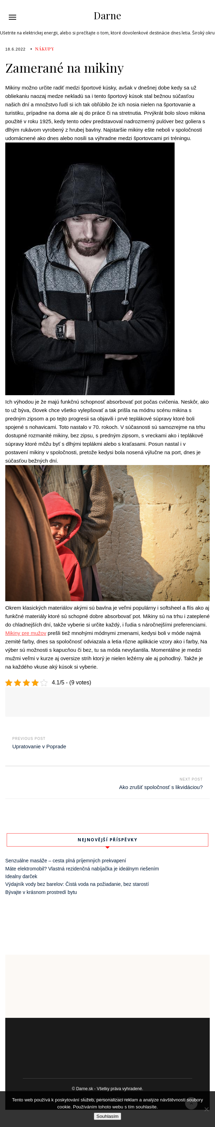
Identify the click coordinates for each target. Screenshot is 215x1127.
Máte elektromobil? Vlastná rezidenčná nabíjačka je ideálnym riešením (82, 868)
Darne (107, 15)
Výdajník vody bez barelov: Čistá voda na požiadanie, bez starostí (77, 884)
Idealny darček (21, 876)
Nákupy (44, 49)
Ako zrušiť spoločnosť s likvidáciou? (161, 787)
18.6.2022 (15, 49)
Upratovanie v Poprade (39, 746)
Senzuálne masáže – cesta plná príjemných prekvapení (65, 860)
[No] (206, 1109)
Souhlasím (108, 1116)
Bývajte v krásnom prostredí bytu (41, 892)
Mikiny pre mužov (25, 633)
